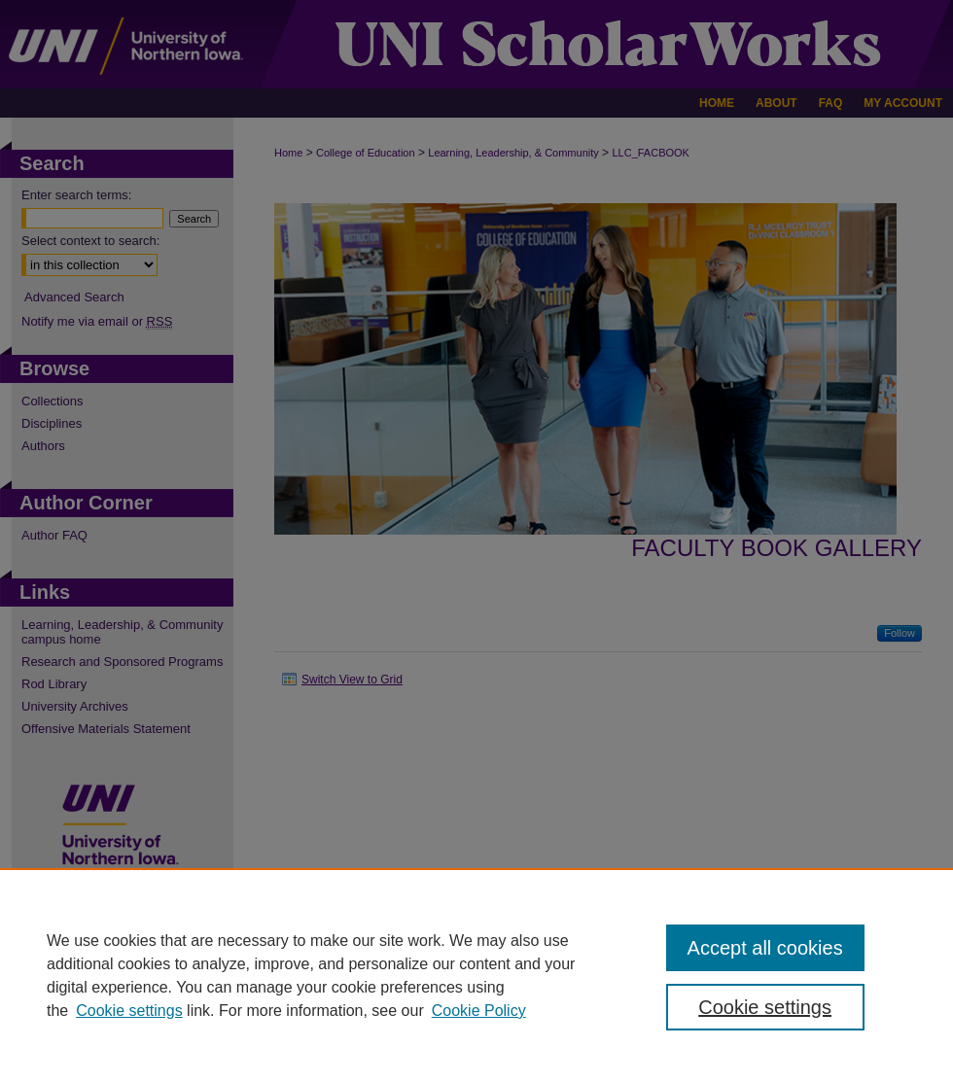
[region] (476, 975)
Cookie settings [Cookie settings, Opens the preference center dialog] (764, 1007)
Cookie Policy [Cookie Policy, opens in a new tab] (479, 1010)
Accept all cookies (765, 948)
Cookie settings (129, 1010)
